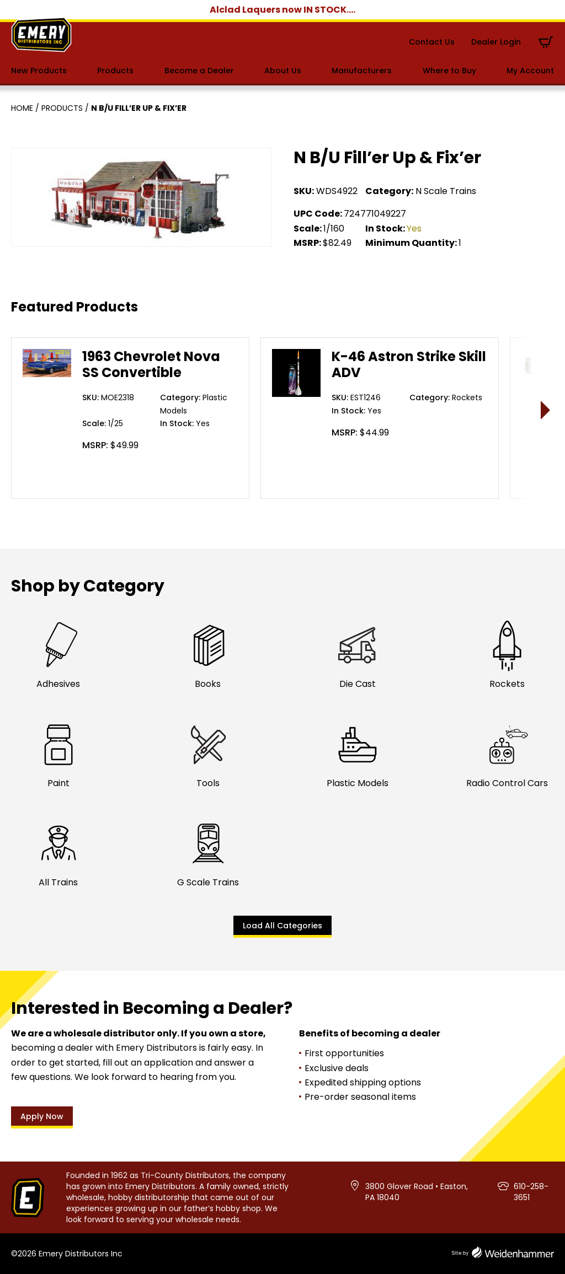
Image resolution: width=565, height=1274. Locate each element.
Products (115, 70)
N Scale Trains (445, 191)
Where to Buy (449, 70)
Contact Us (432, 41)
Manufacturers (362, 70)
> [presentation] (545, 410)
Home (22, 108)
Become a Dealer (199, 70)
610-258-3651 (531, 1192)
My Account (530, 70)
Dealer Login (496, 41)
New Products (39, 70)
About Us (282, 70)
